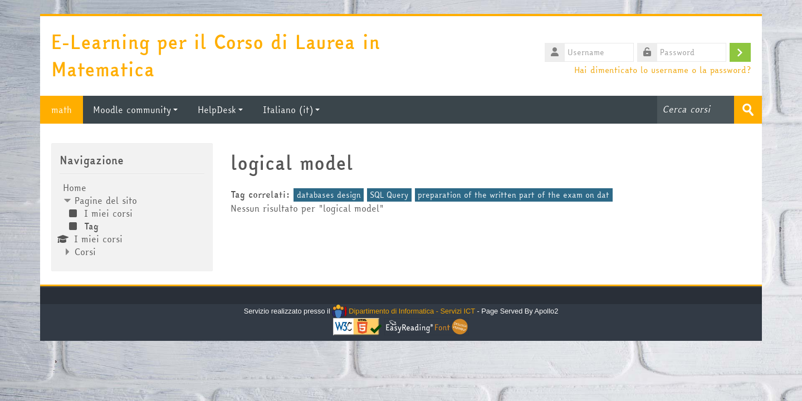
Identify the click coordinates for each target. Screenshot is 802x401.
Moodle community (135, 109)
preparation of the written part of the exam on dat (513, 194)
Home (74, 187)
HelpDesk (220, 109)
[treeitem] (132, 219)
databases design (329, 194)
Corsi (85, 251)
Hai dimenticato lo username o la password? (662, 69)
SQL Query (389, 194)
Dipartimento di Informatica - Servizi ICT (403, 311)
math (61, 109)
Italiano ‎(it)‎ (291, 109)
